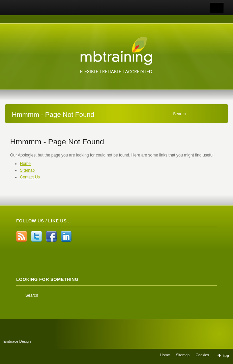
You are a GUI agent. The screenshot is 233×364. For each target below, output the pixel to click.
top (226, 356)
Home (25, 163)
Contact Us (30, 177)
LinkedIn (66, 236)
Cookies (202, 355)
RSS (21, 236)
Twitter (36, 236)
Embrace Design (17, 341)
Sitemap (27, 170)
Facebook (51, 236)
